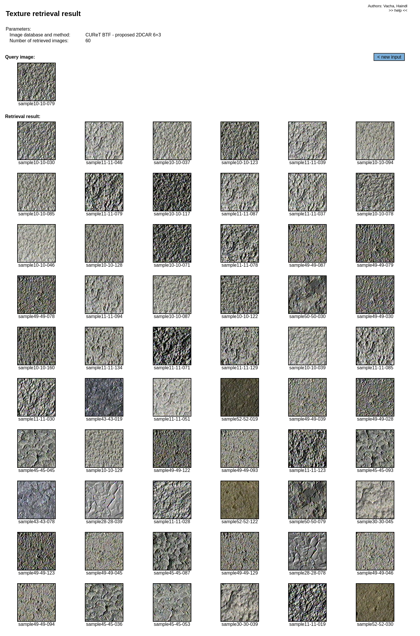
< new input (389, 57)
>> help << (398, 10)
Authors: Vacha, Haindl (387, 6)
